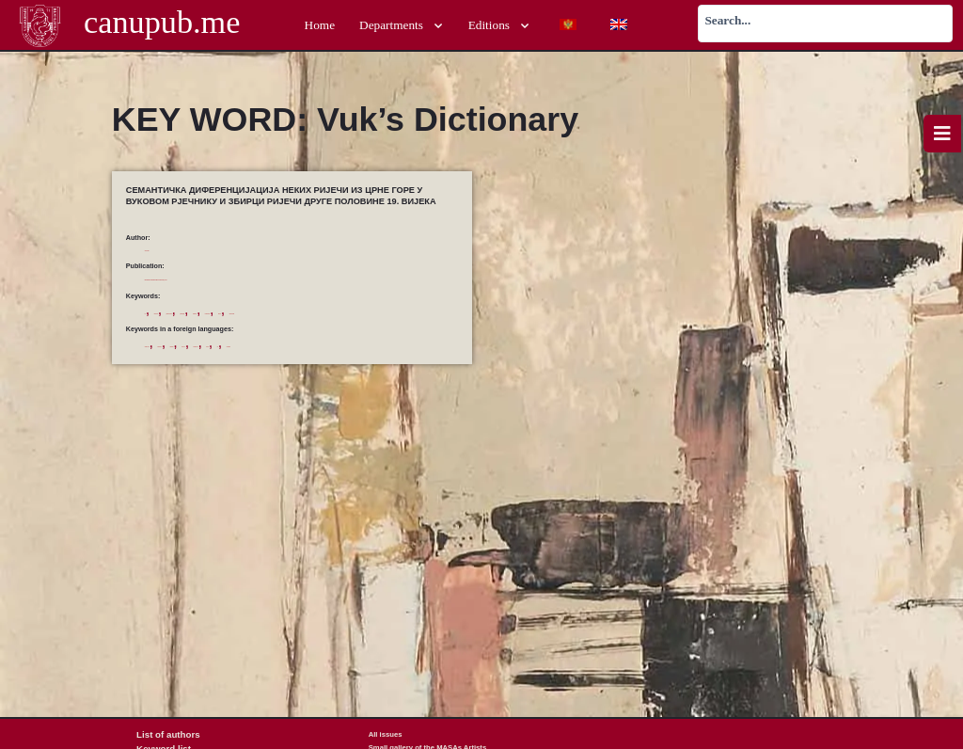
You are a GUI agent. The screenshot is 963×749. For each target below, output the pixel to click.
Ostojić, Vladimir (171, 249)
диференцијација (318, 312)
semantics (436, 360)
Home (320, 25)
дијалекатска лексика (250, 312)
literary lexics (331, 360)
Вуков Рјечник (187, 312)
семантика (194, 327)
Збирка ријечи (374, 312)
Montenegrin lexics (386, 360)
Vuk (150, 375)
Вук (150, 312)
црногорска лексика (248, 327)
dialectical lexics (230, 360)
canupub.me (161, 25)
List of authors (161, 734)
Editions (499, 26)
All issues (386, 734)
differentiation (282, 360)
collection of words (171, 360)
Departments (401, 26)
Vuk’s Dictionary (189, 375)
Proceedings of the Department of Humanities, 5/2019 (275, 277)
